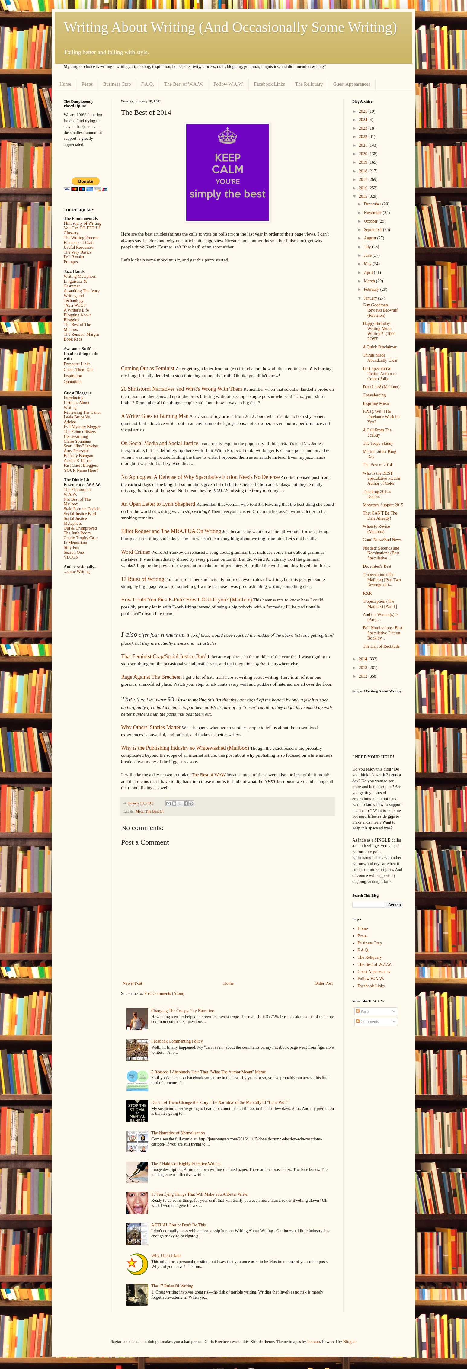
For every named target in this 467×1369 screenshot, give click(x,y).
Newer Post (132, 983)
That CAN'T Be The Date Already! (380, 516)
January (371, 298)
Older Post (324, 983)
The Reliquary (309, 84)
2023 (364, 128)
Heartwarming (76, 436)
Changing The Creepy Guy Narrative (182, 1010)
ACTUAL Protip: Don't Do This (178, 1225)
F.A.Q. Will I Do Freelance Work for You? (381, 416)
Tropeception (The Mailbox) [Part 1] (380, 604)
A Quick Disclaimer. (380, 347)
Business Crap (117, 84)
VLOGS (71, 557)
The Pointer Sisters (80, 431)
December (373, 204)
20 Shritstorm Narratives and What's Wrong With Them (181, 389)
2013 (364, 667)
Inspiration (73, 376)
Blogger (350, 1341)
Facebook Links (269, 84)
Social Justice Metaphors (75, 521)
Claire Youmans (77, 441)
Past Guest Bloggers (81, 465)
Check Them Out (78, 369)
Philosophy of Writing (82, 223)
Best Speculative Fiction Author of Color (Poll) (380, 373)
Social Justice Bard (80, 513)
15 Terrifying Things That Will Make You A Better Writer (199, 1194)
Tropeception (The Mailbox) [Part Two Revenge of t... (382, 579)
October (371, 221)
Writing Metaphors (80, 276)
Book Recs (73, 339)
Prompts (71, 262)
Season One (74, 552)
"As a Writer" (75, 305)
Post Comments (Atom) (164, 993)
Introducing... (75, 398)
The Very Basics (77, 252)
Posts (362, 1011)
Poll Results (74, 257)
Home (65, 84)
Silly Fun (71, 547)
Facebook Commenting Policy (177, 1041)
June (368, 255)
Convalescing (374, 395)
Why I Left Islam (166, 1255)
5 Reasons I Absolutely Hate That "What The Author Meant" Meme (208, 1072)
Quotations (73, 382)
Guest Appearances (351, 84)
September (373, 229)
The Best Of (154, 811)
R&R (367, 593)
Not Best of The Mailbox (77, 501)
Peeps (87, 84)
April (369, 272)
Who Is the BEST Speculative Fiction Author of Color (381, 478)
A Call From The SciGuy (377, 433)
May (368, 263)
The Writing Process (81, 238)
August (370, 238)
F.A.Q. (147, 84)
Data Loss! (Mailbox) (381, 387)
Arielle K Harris (77, 460)
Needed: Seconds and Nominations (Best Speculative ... (381, 553)
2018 (364, 171)
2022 (364, 136)
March (370, 281)
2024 (364, 119)
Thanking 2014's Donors (377, 494)
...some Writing (77, 571)
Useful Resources (78, 247)
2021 (364, 145)
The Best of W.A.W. (183, 84)
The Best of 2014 (377, 465)
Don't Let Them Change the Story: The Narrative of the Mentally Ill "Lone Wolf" (220, 1102)
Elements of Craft (79, 242)
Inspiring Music (376, 403)
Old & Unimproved (80, 528)
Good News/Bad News (382, 539)
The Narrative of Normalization (178, 1133)
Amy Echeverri (77, 451)
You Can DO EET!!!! (82, 228)
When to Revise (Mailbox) (376, 529)
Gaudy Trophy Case (81, 538)
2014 (364, 659)
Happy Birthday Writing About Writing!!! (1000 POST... (379, 331)
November (373, 212)
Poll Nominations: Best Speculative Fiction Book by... (382, 633)
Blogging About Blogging (77, 317)
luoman (313, 1341)
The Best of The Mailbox (77, 327)
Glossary (71, 233)
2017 (364, 179)
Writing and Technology (74, 298)
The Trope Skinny (378, 443)
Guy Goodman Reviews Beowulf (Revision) (380, 310)
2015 (364, 196)
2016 (364, 188)
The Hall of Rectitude (381, 646)
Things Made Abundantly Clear (380, 358)
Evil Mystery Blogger (82, 427)
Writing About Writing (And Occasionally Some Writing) (230, 27)
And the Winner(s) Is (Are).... (380, 617)
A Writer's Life (76, 310)
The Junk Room (77, 533)
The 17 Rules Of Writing (172, 1286)
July (368, 247)
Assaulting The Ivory (82, 291)
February (372, 289)
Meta (139, 811)
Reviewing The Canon (83, 412)
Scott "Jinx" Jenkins (81, 446)
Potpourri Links (77, 364)
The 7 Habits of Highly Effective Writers (185, 1164)
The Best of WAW (209, 774)
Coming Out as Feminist (147, 368)
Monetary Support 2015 (383, 505)
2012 (364, 676)
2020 (364, 154)
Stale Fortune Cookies (82, 509)
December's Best (377, 566)
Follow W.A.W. (228, 84)
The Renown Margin (81, 334)
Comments (367, 1021)
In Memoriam (75, 542)
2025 (364, 111)
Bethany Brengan (78, 456)
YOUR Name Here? (81, 470)
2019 (364, 162)
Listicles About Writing (76, 405)
